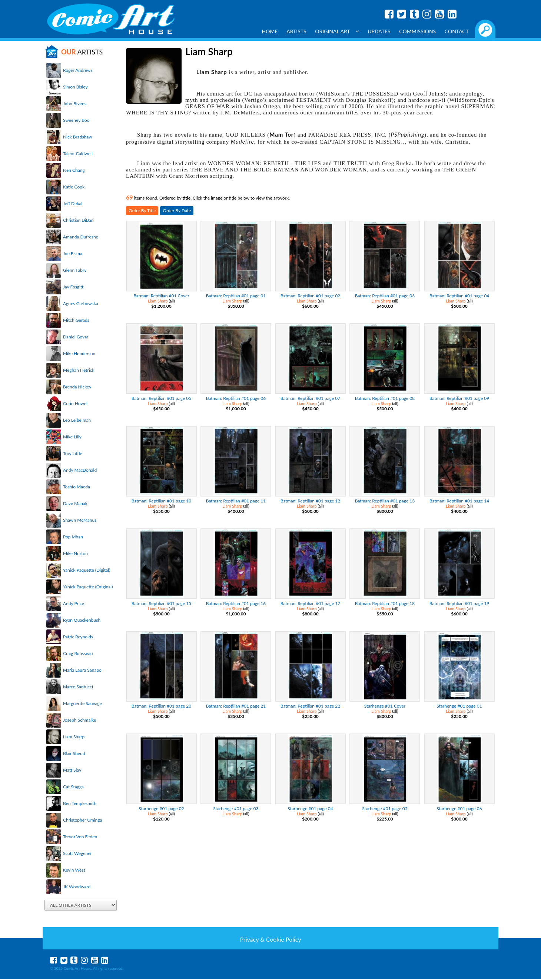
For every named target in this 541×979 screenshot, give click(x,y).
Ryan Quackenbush (81, 620)
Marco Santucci (78, 686)
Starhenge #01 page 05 (384, 808)
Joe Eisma (72, 253)
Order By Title (142, 210)
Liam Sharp (73, 736)
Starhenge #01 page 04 (310, 808)
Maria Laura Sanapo (82, 670)
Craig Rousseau (78, 653)
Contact (457, 31)
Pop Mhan (73, 536)
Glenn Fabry (75, 270)
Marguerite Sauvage (82, 703)
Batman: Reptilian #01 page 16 (236, 603)
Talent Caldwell (78, 153)
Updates (379, 31)
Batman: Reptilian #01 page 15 (162, 603)
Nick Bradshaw (77, 137)
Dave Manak (75, 503)
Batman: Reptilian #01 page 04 (459, 295)
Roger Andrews (78, 70)
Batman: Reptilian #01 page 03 (385, 295)
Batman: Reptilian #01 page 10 (162, 501)
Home (270, 31)
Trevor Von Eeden (80, 836)
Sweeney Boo (76, 120)
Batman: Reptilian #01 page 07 (311, 398)
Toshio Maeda (76, 487)
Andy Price (73, 603)
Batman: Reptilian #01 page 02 (311, 295)
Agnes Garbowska (80, 303)
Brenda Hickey (77, 387)
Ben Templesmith (79, 803)
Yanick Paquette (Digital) (86, 570)
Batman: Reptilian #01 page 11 (236, 501)
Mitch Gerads (76, 320)
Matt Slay (72, 770)
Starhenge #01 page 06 (459, 808)
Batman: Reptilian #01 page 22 (311, 706)
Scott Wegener (77, 853)
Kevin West (74, 870)
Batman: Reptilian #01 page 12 (311, 501)
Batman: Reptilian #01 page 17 (311, 603)
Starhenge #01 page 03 (235, 808)
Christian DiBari (78, 220)
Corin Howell (76, 403)
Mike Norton (75, 553)
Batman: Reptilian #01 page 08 (385, 398)
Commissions (417, 31)
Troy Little (72, 453)
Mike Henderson (79, 353)
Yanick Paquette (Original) (88, 586)
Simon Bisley (75, 87)
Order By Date (177, 210)
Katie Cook (73, 187)
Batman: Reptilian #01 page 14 (459, 501)
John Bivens (74, 103)
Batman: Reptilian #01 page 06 (236, 398)
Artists (296, 31)
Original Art (337, 31)
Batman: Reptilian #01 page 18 (385, 603)
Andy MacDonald (80, 470)
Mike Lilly (72, 437)
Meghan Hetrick (78, 370)
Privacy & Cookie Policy (270, 939)
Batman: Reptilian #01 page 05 (162, 398)
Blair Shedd (74, 753)
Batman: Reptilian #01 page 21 (236, 706)
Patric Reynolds (78, 636)
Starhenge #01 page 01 (459, 706)
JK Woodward (76, 886)
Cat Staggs (73, 786)
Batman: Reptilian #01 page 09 (459, 398)
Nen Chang (74, 170)
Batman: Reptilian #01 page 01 (236, 295)
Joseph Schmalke (79, 720)
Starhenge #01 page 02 (161, 808)
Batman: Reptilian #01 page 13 (385, 501)
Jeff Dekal (72, 203)
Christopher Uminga (82, 820)
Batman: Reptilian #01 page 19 (459, 603)
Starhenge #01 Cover (384, 706)
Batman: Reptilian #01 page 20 (162, 706)
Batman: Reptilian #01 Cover (161, 295)
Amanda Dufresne (80, 237)
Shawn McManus (79, 520)
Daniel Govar (75, 337)
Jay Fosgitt (73, 287)
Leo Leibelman (77, 420)
